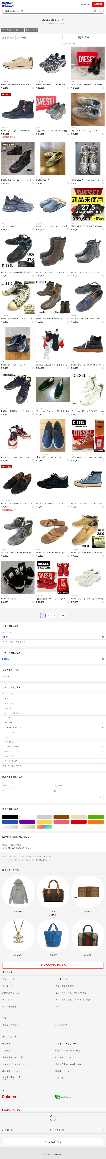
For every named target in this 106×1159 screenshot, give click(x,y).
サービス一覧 (7, 1130)
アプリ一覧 (59, 1130)
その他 (73, 315)
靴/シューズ (31, 30)
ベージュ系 (86, 817)
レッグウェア (54, 756)
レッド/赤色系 (86, 822)
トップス (54, 708)
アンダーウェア (54, 761)
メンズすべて (54, 703)
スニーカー (5, 81)
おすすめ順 (22, 38)
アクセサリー (54, 742)
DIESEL (53, 659)
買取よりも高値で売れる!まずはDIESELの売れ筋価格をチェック (53, 846)
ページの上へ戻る (53, 1142)
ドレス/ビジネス (6, 500)
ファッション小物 (54, 747)
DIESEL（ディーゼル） (12, 30)
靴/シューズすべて (55, 728)
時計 (54, 751)
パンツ (54, 718)
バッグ (54, 737)
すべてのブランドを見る (53, 965)
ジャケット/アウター (54, 713)
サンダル (39, 223)
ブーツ (73, 81)
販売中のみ (8, 38)
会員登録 (98, 4)
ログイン (85, 4)
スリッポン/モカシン (43, 454)
